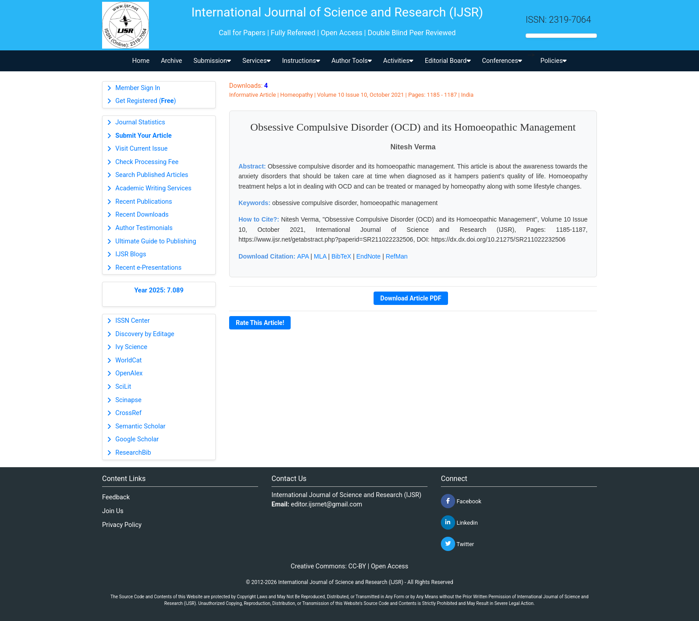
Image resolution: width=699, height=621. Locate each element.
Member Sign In (137, 88)
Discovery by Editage (144, 334)
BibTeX (341, 256)
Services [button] (257, 61)
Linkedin (459, 522)
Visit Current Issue (141, 148)
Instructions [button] (301, 61)
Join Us (112, 511)
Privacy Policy (122, 525)
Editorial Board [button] (448, 61)
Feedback (116, 497)
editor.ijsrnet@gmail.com (326, 504)
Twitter (457, 544)
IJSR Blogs (130, 254)
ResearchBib (133, 452)
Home (141, 61)
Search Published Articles (151, 175)
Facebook (461, 501)
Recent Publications (143, 202)
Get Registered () (145, 101)
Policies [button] (553, 61)
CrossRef (128, 413)
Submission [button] (212, 61)
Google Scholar (137, 439)
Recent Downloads (142, 214)
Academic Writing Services (153, 188)
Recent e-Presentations (148, 267)
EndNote (368, 256)
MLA (320, 256)
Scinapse (128, 400)
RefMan (396, 256)
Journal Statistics (140, 122)
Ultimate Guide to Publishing (155, 241)
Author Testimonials (144, 228)
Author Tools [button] (351, 61)
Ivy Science (131, 347)
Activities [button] (398, 61)
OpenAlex (129, 373)
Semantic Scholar (140, 426)
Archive (171, 61)
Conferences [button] (502, 61)
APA (302, 256)
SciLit (123, 387)
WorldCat (128, 360)
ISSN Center (132, 321)
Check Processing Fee (147, 162)
